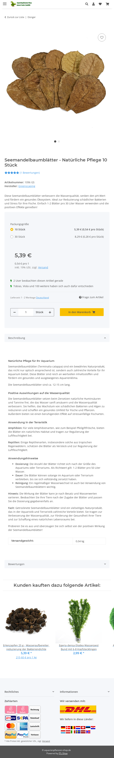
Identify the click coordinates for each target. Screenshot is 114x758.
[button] (87, 4)
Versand (43, 267)
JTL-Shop (63, 753)
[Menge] (25, 312)
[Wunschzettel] (100, 4)
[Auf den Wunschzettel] (102, 37)
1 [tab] (55, 141)
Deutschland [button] (42, 297)
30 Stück (59, 237)
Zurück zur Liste (15, 17)
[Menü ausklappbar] (5, 2)
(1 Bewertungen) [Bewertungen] (22, 172)
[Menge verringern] (15, 312)
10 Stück (59, 229)
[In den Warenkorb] (7, 27)
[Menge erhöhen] (50, 312)
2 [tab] (59, 141)
